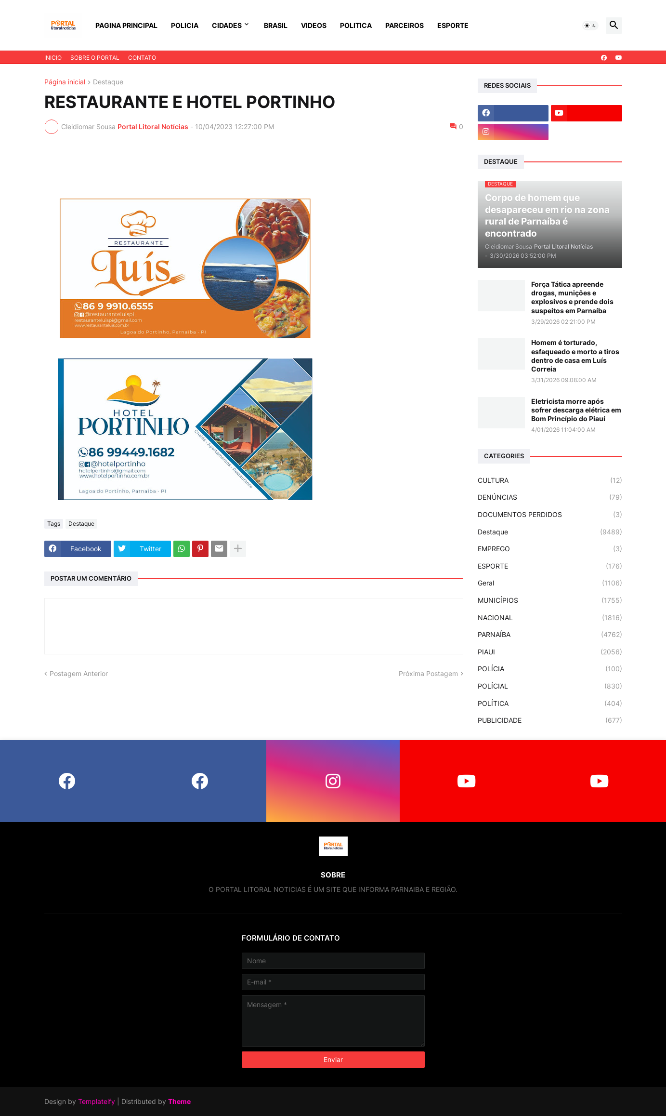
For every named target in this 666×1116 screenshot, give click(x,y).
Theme (179, 1101)
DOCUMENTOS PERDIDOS (550, 514)
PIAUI (550, 652)
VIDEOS (313, 25)
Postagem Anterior (79, 673)
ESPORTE (453, 25)
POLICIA (184, 25)
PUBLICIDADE (550, 720)
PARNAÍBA (550, 634)
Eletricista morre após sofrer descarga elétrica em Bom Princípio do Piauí (576, 410)
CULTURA (550, 480)
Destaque (108, 82)
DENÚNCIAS (550, 497)
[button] (590, 25)
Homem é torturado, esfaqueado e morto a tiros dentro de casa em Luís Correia (575, 355)
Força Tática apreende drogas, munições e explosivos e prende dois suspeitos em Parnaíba (572, 297)
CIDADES (227, 25)
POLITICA (356, 25)
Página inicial (64, 82)
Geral (550, 583)
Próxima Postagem (428, 673)
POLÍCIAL (550, 686)
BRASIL (275, 25)
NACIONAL (550, 618)
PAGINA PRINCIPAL (126, 25)
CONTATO (142, 57)
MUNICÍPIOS (550, 600)
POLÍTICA (550, 703)
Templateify (96, 1101)
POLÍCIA (550, 669)
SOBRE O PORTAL (94, 57)
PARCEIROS (404, 25)
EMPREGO (550, 549)
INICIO (53, 57)
